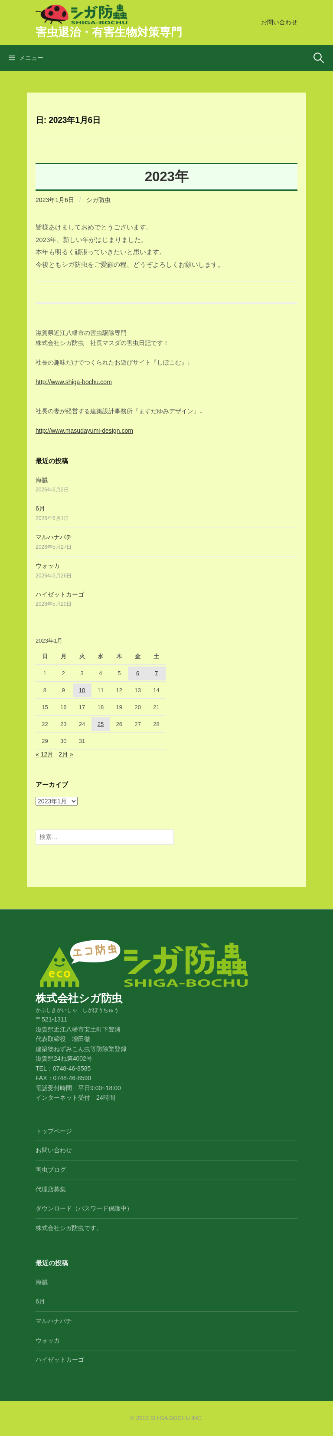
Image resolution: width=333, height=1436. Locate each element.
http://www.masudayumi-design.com (84, 430)
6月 (40, 508)
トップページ (54, 1131)
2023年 (167, 176)
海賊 (42, 480)
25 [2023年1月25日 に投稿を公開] (101, 724)
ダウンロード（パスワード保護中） (84, 1208)
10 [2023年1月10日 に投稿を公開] (82, 690)
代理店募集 (51, 1189)
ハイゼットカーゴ (60, 594)
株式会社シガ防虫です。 (69, 1227)
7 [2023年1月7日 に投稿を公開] (156, 673)
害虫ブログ (51, 1169)
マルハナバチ (54, 537)
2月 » (66, 754)
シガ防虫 (98, 199)
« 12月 (44, 754)
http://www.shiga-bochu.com (74, 381)
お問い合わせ (279, 22)
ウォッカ (48, 565)
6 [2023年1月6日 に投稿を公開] (137, 673)
